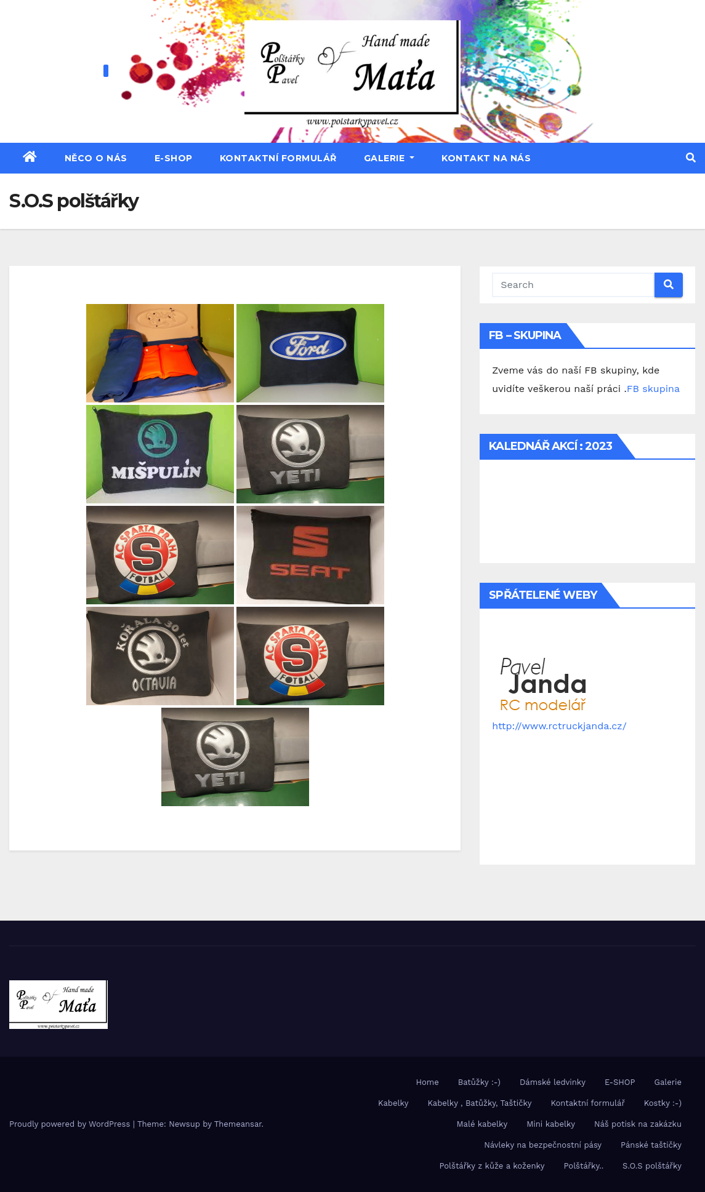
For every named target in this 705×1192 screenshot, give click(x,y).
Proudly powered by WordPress (71, 1124)
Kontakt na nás (486, 158)
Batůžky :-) (479, 1082)
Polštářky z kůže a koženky (491, 1165)
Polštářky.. (584, 1165)
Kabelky (393, 1103)
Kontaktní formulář (278, 158)
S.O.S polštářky (652, 1165)
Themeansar (238, 1124)
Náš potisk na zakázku (638, 1124)
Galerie (389, 158)
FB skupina (653, 388)
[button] (691, 158)
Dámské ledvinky (553, 1082)
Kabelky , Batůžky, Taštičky (479, 1103)
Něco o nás (96, 158)
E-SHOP (174, 158)
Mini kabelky (550, 1124)
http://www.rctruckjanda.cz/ (559, 726)
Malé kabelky (482, 1124)
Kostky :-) (663, 1103)
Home (427, 1082)
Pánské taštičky (651, 1145)
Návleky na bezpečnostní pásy (543, 1145)
